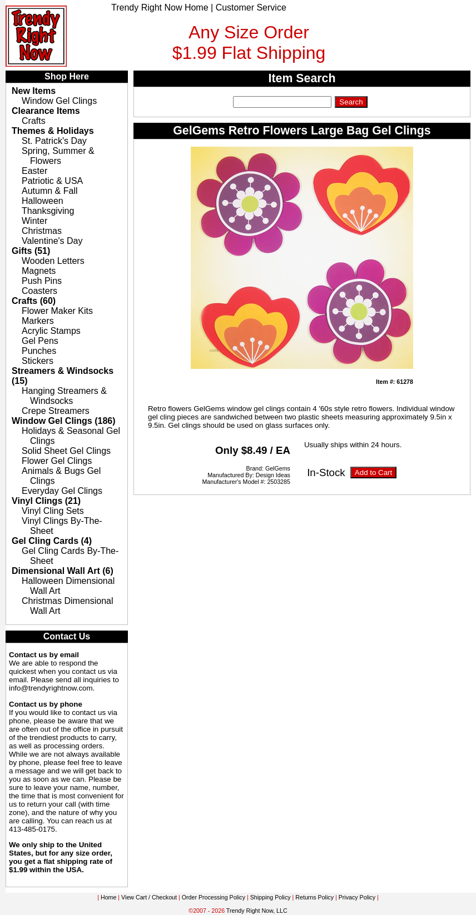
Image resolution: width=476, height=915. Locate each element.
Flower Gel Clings (57, 461)
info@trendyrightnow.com (51, 688)
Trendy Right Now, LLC (256, 910)
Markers (38, 321)
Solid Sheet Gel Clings (66, 451)
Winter (34, 221)
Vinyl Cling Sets (53, 511)
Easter (34, 171)
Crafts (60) (34, 301)
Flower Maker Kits (57, 311)
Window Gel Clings (59, 101)
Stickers (37, 361)
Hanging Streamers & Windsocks (64, 396)
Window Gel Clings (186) (64, 421)
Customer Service (251, 7)
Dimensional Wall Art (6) (62, 571)
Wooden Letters (53, 261)
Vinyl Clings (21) (46, 501)
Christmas (42, 231)
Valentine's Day (52, 241)
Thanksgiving (48, 211)
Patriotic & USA (52, 181)
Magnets (39, 271)
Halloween (42, 201)
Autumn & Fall (49, 191)
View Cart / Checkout (149, 897)
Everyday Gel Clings (62, 491)
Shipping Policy (270, 897)
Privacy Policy (357, 897)
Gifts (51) (31, 251)
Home (108, 897)
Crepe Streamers (56, 411)
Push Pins (42, 281)
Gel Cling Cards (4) (52, 541)
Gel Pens (40, 341)
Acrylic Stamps (51, 331)
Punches (39, 351)
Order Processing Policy (213, 897)
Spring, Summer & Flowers (58, 156)
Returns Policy (314, 897)
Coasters (39, 291)
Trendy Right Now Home (160, 7)
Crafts (34, 121)
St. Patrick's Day (54, 141)
